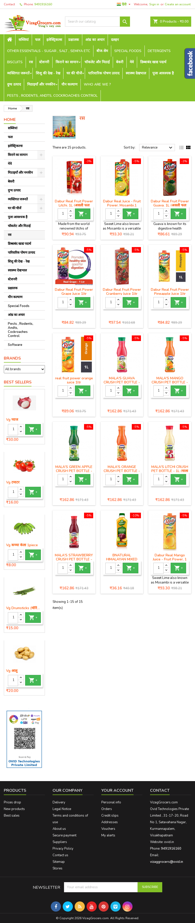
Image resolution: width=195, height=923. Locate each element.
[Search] (97, 22)
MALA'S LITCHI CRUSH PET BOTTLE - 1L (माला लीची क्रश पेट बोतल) (169, 470)
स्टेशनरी (44, 62)
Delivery (59, 802)
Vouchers (108, 829)
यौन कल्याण (69, 84)
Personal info (111, 802)
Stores (57, 868)
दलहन (115, 39)
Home (10, 119)
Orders (106, 809)
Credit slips (110, 815)
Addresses (109, 822)
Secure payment (64, 835)
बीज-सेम (102, 50)
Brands (12, 358)
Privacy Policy (63, 848)
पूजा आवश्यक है (163, 73)
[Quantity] (13, 429)
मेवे (132, 62)
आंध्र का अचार (95, 39)
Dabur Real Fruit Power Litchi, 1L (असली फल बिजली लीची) (74, 205)
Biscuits (15, 62)
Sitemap (59, 862)
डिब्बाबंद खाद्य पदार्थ (153, 62)
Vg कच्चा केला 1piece (22, 545)
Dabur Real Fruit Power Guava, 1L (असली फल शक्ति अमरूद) (170, 205)
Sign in (154, 4)
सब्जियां (24, 39)
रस (31, 62)
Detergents (159, 50)
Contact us (60, 855)
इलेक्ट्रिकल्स (54, 39)
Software (15, 345)
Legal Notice (62, 809)
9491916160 (43, 4)
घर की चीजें (74, 73)
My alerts (108, 835)
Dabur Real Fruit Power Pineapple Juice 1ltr (170, 291)
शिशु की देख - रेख (48, 73)
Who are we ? (97, 84)
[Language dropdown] (124, 4)
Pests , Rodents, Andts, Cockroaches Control (52, 95)
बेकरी (119, 62)
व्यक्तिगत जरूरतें (18, 73)
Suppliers (60, 842)
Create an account (178, 4)
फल (37, 39)
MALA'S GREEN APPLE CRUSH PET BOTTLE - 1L (73, 470)
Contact (9, 4)
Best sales (12, 815)
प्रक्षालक (73, 39)
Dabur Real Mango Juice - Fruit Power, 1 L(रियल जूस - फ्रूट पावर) (170, 559)
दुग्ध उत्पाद (14, 84)
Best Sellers (17, 382)
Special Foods (127, 50)
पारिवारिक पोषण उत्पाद (103, 73)
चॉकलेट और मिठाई (97, 62)
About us (59, 829)
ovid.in (169, 842)
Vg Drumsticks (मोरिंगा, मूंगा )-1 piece (24, 608)
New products (14, 809)
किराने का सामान (67, 62)
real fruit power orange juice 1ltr (74, 380)
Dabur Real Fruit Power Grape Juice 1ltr (74, 291)
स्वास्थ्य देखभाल (136, 73)
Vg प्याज (12, 420)
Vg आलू (11, 671)
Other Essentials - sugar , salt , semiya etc (48, 50)
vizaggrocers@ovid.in (166, 862)
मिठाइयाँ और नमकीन (41, 84)
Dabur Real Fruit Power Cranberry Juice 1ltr (122, 291)
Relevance (158, 148)
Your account (117, 790)
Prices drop (12, 802)
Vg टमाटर (13, 482)
